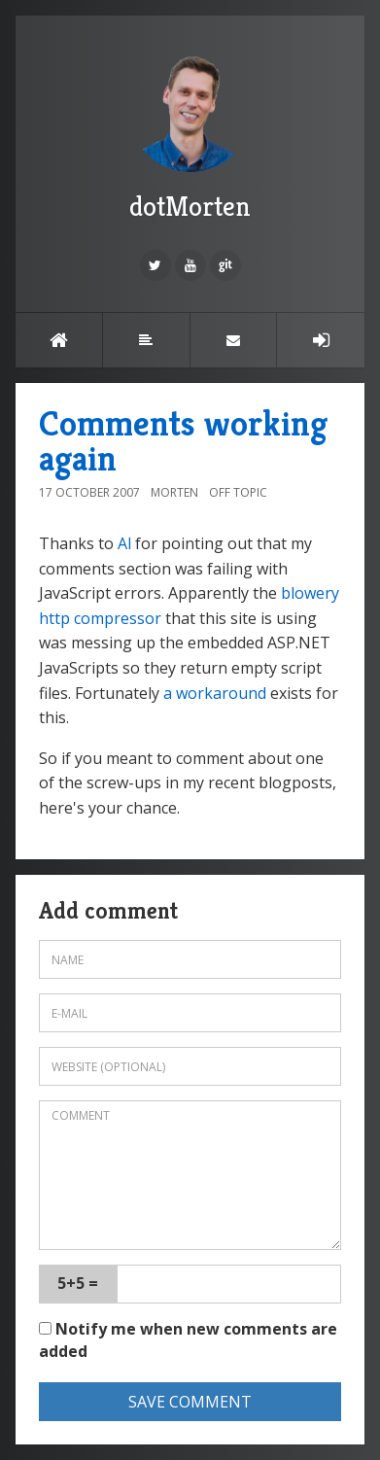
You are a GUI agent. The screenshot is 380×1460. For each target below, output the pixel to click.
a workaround (214, 693)
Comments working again (183, 440)
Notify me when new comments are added (188, 1340)
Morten (174, 492)
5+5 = (77, 1283)
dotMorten (190, 135)
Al (124, 543)
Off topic (238, 492)
